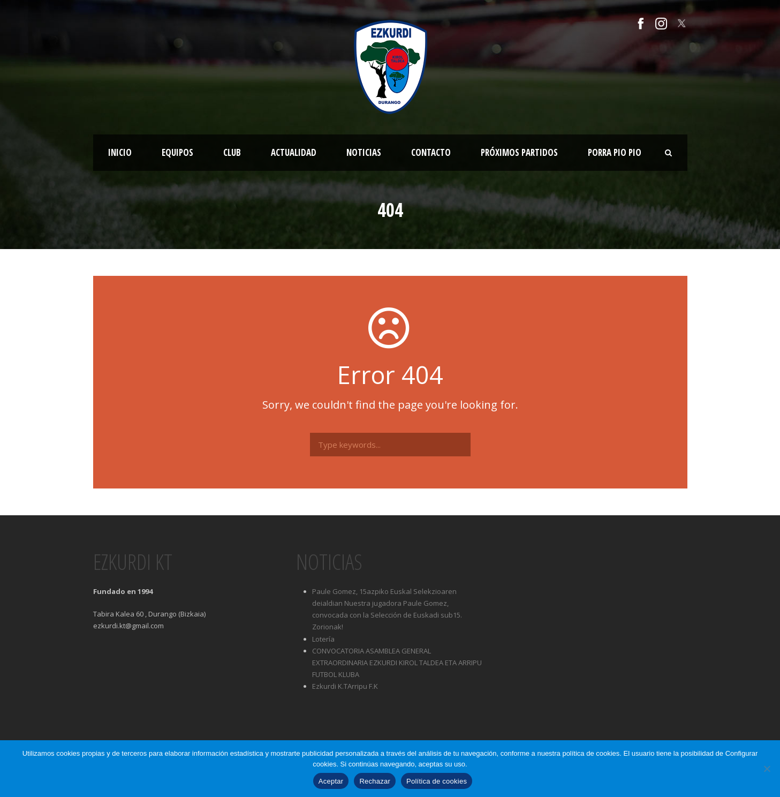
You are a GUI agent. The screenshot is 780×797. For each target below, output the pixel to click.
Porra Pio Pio (614, 152)
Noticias (363, 152)
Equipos (177, 152)
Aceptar (331, 781)
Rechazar (374, 781)
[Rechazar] (766, 768)
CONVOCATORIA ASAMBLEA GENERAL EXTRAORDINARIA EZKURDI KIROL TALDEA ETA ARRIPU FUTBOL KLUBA (397, 662)
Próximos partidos (519, 152)
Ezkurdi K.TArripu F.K (345, 686)
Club (232, 152)
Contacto (431, 152)
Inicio (120, 152)
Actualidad (293, 152)
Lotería (323, 639)
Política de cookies (436, 781)
